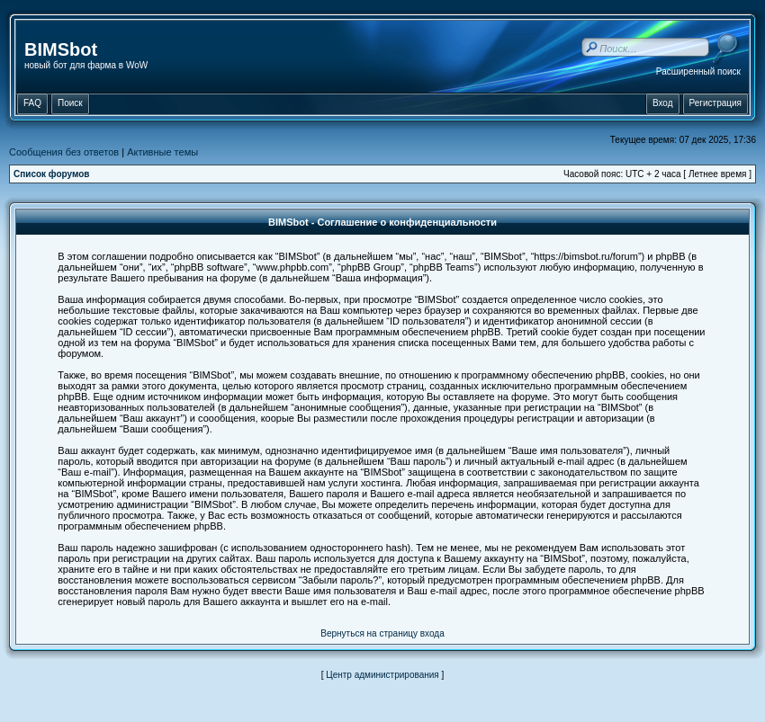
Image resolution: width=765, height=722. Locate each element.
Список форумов (52, 174)
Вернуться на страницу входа (382, 633)
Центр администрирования (382, 675)
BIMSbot (60, 49)
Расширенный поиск (698, 71)
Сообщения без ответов (64, 152)
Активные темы (162, 152)
